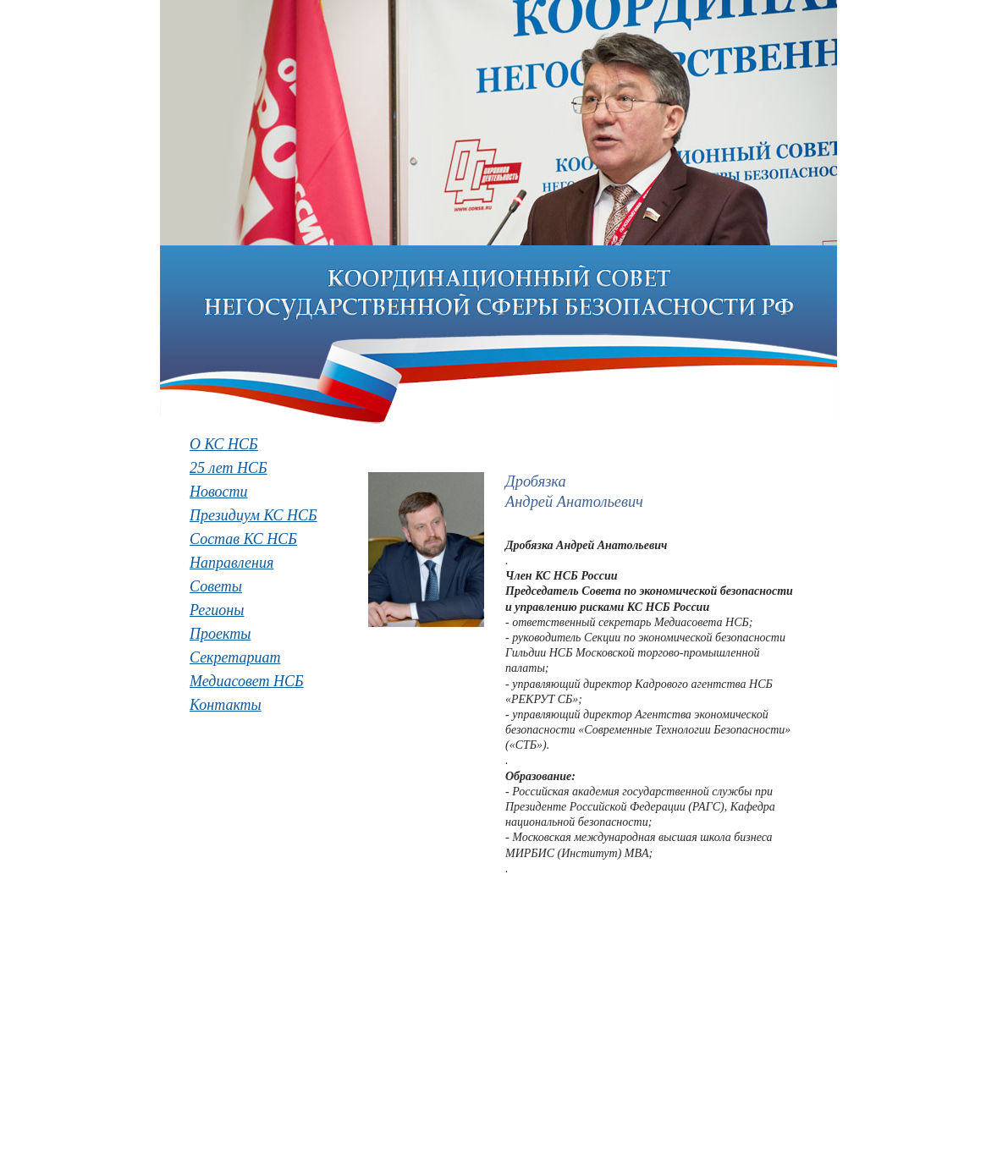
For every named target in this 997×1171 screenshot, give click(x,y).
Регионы (217, 610)
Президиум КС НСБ (253, 515)
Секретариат (235, 657)
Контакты (226, 704)
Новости (219, 491)
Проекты (220, 633)
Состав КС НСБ (243, 539)
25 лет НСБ (228, 467)
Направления (231, 562)
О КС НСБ (224, 444)
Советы (216, 586)
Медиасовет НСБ (247, 681)
